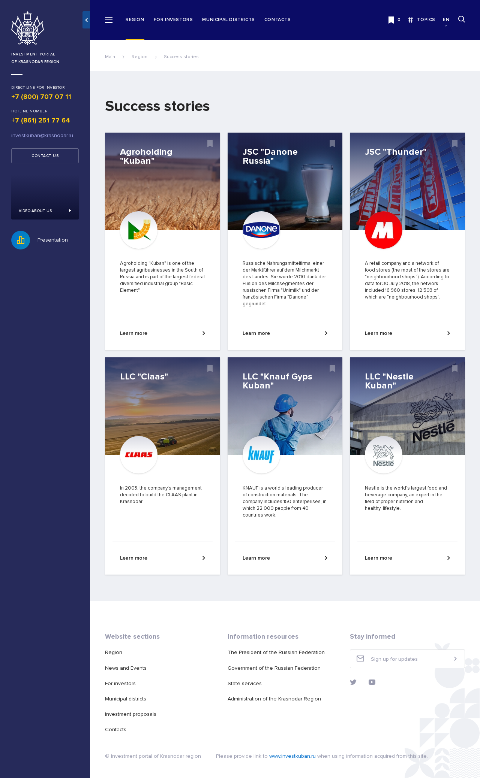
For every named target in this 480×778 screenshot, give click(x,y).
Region (135, 19)
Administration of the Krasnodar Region (274, 699)
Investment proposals (130, 714)
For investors (173, 19)
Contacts (277, 19)
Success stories (181, 57)
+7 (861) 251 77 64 (40, 120)
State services (245, 683)
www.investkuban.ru (292, 756)
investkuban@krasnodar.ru (42, 135)
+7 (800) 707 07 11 (41, 97)
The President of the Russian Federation (276, 652)
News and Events (126, 668)
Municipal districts (228, 19)
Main (110, 57)
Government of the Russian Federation (274, 668)
